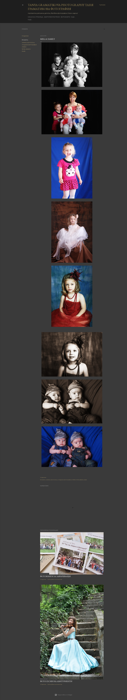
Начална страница (35, 17)
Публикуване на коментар (54, 579)
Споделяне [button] (25, 36)
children (24, 47)
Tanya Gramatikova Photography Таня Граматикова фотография (60, 7)
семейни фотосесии (28, 42)
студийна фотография (29, 44)
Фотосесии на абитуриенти (56, 681)
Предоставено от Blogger (63, 695)
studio (23, 51)
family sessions (26, 49)
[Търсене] (102, 5)
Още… (73, 17)
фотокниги (65, 17)
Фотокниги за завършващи (55, 576)
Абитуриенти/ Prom (52, 17)
